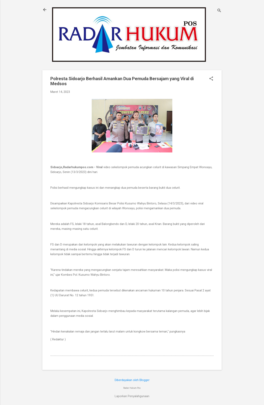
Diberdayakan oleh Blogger (132, 380)
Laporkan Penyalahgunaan (132, 396)
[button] (211, 79)
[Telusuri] (219, 11)
